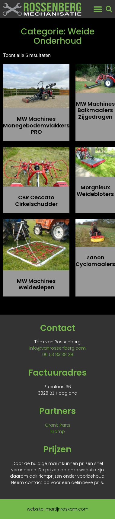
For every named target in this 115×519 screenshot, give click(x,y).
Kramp (57, 431)
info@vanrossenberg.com (57, 348)
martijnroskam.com (67, 509)
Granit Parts (57, 425)
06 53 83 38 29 (57, 354)
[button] (98, 9)
